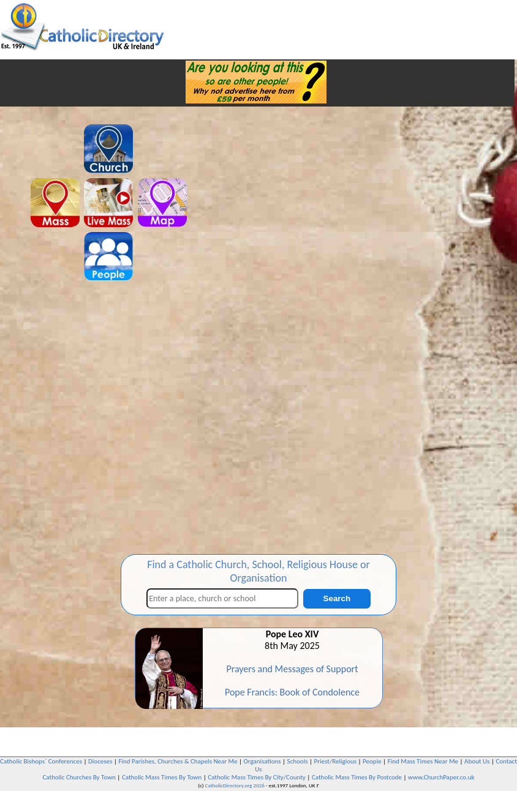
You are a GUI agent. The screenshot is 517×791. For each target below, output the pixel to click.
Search (336, 598)
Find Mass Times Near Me (423, 761)
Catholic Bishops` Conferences (41, 761)
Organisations (262, 761)
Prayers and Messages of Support (292, 669)
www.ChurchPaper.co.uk (441, 777)
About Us (476, 761)
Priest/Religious (335, 761)
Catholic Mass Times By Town (162, 777)
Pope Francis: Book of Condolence (292, 692)
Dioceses (100, 761)
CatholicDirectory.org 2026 (235, 785)
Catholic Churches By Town (78, 777)
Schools (297, 761)
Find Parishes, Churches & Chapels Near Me (177, 761)
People (372, 761)
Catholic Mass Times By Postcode (357, 777)
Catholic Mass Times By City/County (257, 777)
